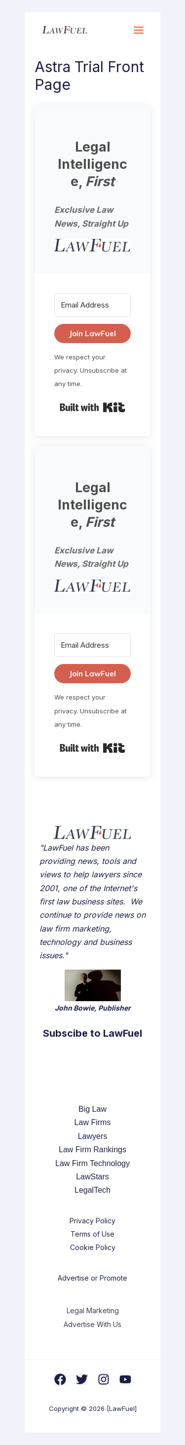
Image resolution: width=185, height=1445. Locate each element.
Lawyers (93, 1136)
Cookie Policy (92, 1247)
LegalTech (92, 1190)
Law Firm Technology (92, 1163)
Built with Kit (92, 407)
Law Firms (92, 1122)
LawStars (92, 1176)
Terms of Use (92, 1234)
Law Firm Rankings (92, 1149)
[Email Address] (92, 304)
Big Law (92, 1109)
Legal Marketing (93, 1310)
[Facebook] (60, 1379)
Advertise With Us (92, 1324)
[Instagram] (104, 1379)
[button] (92, 246)
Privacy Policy (92, 1220)
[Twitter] (82, 1379)
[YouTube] (125, 1379)
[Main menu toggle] (138, 30)
